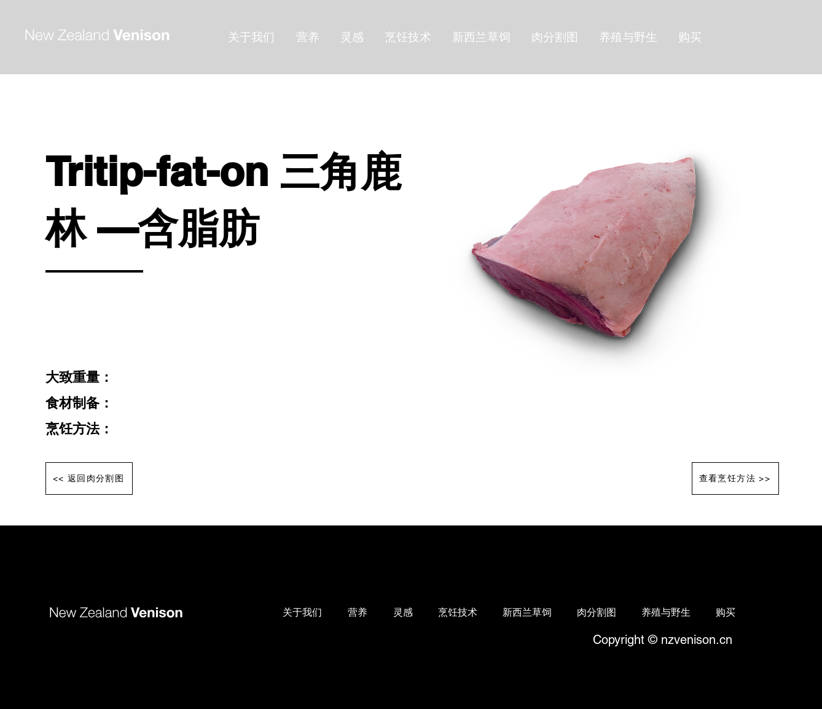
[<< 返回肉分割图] (89, 478)
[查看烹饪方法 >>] (735, 478)
